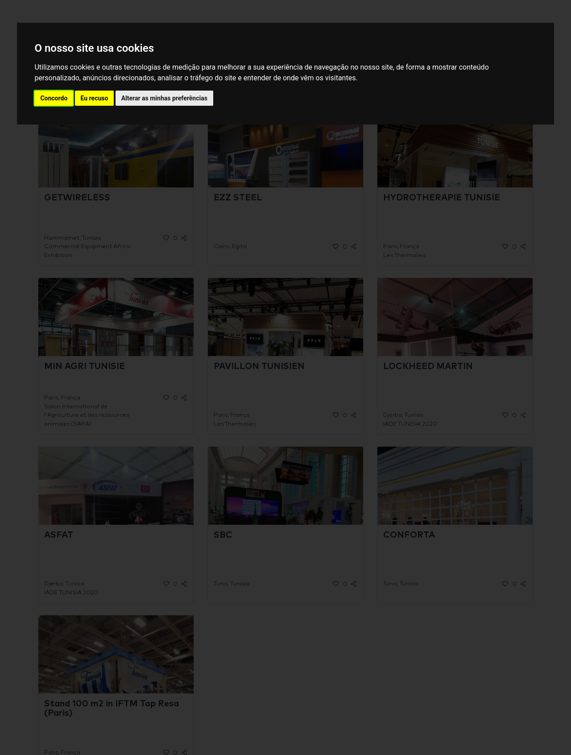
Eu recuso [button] (94, 98)
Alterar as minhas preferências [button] (164, 98)
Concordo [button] (53, 98)
